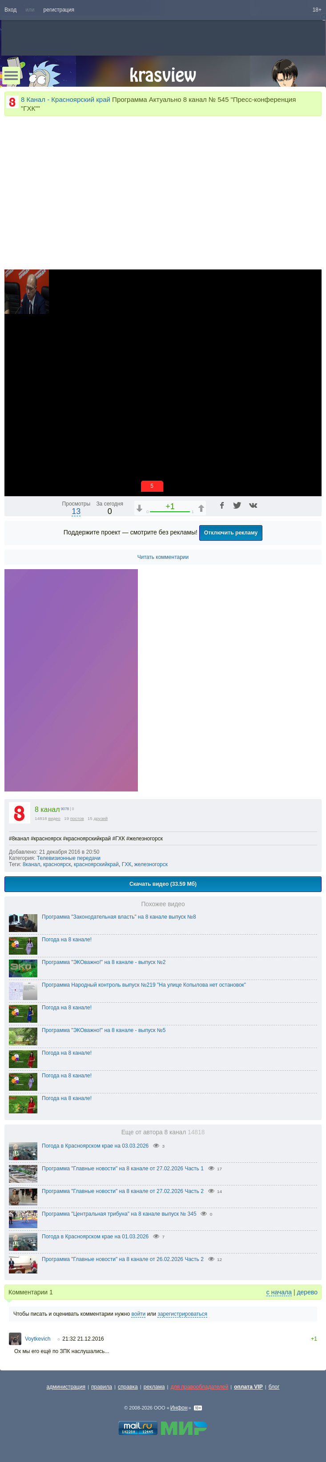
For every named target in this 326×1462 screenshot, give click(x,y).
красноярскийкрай (96, 864)
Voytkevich (37, 1339)
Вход (10, 10)
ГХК (127, 864)
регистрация (59, 10)
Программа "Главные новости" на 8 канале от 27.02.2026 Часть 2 (123, 1191)
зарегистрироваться (182, 1314)
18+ (317, 10)
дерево (307, 1292)
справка (128, 1387)
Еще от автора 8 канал (163, 1132)
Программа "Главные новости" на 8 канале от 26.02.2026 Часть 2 (123, 1259)
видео (54, 818)
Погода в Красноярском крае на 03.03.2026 (95, 1146)
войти (138, 1314)
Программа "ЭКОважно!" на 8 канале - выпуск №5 (103, 1030)
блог (274, 1387)
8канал (31, 864)
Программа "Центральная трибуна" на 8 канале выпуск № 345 (119, 1214)
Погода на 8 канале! (67, 939)
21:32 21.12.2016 (83, 1339)
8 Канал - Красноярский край (65, 99)
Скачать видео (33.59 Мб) (163, 884)
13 (76, 511)
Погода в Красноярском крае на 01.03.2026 (95, 1236)
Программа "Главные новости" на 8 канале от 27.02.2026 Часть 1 (123, 1168)
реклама (154, 1387)
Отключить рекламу (231, 533)
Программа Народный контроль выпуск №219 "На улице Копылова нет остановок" (144, 985)
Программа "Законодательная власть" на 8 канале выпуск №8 (119, 917)
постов (77, 818)
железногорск (151, 864)
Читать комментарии (163, 557)
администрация (66, 1387)
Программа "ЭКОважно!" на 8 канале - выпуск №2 (103, 962)
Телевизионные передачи (69, 858)
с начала (279, 1292)
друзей (101, 818)
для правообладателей (199, 1387)
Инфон (179, 1408)
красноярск (57, 864)
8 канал (47, 809)
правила (101, 1387)
